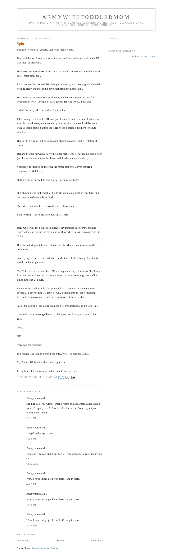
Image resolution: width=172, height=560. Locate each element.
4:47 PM (32, 525)
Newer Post (23, 540)
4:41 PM (32, 504)
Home (60, 540)
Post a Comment (26, 534)
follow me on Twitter (143, 56)
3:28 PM (32, 438)
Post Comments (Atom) (45, 548)
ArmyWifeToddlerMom (86, 17)
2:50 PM (32, 417)
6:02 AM (32, 463)
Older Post (97, 540)
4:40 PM (32, 484)
